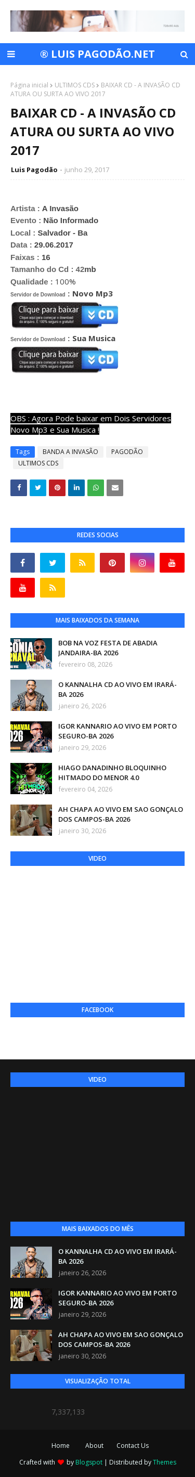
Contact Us (132, 1445)
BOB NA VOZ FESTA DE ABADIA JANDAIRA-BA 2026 (108, 648)
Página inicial (29, 85)
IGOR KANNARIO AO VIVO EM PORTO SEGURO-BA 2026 (117, 731)
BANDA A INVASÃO (70, 451)
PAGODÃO (127, 451)
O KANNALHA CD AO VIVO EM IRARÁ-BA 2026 (117, 689)
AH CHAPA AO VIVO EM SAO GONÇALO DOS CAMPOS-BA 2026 (120, 814)
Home (60, 1445)
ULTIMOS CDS (75, 85)
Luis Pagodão (34, 169)
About (94, 1445)
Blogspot (88, 1462)
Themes (164, 1462)
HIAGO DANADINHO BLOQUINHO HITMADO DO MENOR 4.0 (112, 773)
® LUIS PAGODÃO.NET (97, 54)
